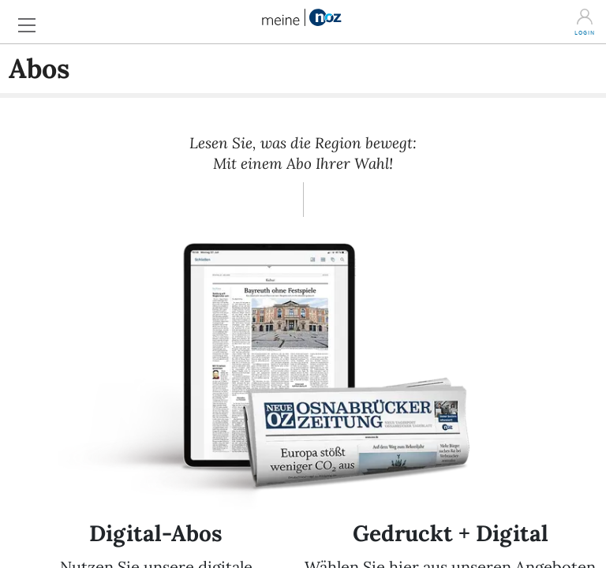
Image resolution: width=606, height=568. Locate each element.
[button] (32, 21)
